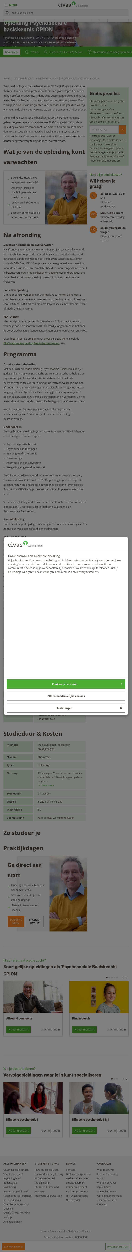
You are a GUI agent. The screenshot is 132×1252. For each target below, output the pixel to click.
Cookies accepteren (87, 684)
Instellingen (90, 708)
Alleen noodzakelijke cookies (66, 696)
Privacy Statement (87, 571)
